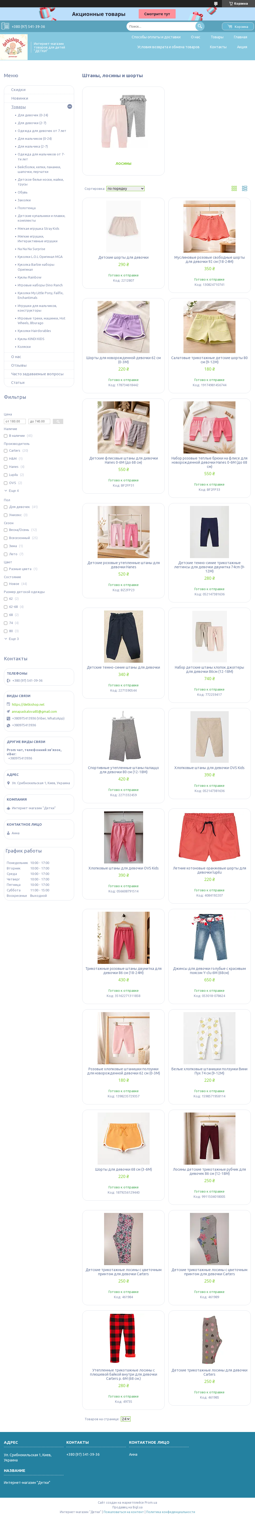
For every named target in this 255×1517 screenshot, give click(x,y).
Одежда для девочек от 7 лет (42, 130)
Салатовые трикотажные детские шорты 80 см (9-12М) (209, 360)
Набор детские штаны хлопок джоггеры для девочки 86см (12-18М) (209, 669)
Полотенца (27, 208)
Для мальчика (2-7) (33, 146)
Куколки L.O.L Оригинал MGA (40, 256)
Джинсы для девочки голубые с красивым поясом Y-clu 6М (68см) (209, 970)
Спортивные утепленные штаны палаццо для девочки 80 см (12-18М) (123, 770)
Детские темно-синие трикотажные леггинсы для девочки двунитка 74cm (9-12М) (209, 567)
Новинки (19, 98)
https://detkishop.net (28, 704)
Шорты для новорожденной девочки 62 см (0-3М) (123, 360)
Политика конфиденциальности (170, 1512)
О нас (195, 37)
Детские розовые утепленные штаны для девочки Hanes (123, 565)
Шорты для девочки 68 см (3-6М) (123, 1169)
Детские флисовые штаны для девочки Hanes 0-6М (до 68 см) (123, 460)
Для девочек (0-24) (33, 115)
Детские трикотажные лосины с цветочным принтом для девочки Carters (124, 1272)
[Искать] (200, 26)
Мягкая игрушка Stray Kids (38, 228)
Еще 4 (14, 491)
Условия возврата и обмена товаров (168, 47)
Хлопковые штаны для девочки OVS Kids (209, 768)
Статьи (17, 382)
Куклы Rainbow (29, 277)
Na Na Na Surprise (31, 249)
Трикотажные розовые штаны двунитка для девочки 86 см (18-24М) (123, 970)
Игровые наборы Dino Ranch (40, 285)
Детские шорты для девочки (123, 257)
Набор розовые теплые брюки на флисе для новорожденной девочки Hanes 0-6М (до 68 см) (209, 462)
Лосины (123, 163)
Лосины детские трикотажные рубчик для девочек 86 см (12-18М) (209, 1171)
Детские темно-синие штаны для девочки (123, 667)
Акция (242, 47)
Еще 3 (14, 639)
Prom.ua (151, 1502)
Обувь (23, 192)
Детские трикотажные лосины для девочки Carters (209, 1372)
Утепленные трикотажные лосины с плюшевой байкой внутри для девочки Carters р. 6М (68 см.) (123, 1374)
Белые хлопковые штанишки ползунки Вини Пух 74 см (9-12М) (209, 1071)
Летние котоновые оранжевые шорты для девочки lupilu (209, 870)
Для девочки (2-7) (32, 123)
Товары (217, 37)
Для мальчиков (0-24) (35, 138)
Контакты (218, 47)
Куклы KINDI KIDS (31, 339)
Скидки (18, 89)
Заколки (24, 200)
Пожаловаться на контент (124, 1512)
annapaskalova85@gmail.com (34, 711)
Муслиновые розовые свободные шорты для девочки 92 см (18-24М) (209, 259)
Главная (240, 37)
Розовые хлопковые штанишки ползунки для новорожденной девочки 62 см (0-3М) (123, 1071)
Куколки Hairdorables (34, 331)
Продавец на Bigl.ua (127, 1507)
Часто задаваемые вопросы (37, 374)
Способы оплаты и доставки (156, 37)
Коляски (24, 346)
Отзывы (19, 365)
